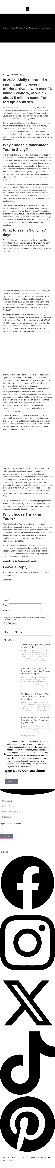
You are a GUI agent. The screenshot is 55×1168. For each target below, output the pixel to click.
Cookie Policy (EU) (10, 814)
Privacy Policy (8, 809)
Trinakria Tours (24, 769)
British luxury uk (12, 747)
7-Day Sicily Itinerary (41, 243)
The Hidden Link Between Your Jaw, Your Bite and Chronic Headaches (35, 699)
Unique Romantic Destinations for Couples (20, 561)
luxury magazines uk (23, 753)
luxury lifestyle (31, 750)
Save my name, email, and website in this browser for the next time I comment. (26, 621)
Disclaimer (6, 820)
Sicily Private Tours (21, 214)
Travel (22, 75)
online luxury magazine (37, 761)
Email (6, 608)
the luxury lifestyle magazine (29, 767)
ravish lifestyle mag (31, 764)
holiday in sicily (39, 747)
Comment (7, 580)
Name (6, 603)
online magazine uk (14, 764)
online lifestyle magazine (30, 758)
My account (7, 804)
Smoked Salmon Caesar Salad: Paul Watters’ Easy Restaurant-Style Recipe (35, 723)
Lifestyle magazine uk (15, 750)
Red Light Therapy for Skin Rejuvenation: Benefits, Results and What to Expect (35, 674)
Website (6, 613)
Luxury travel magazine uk (30, 755)
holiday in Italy (26, 747)
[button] (27, 9)
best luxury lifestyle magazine (38, 744)
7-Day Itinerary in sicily (15, 744)
